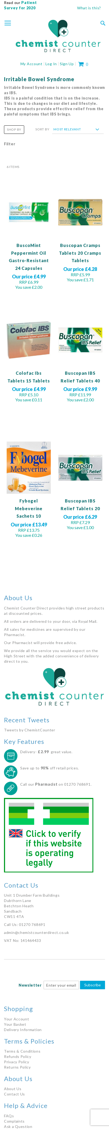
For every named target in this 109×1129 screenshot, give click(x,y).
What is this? (89, 8)
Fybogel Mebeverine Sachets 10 (29, 508)
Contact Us (14, 1094)
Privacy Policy (16, 1062)
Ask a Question (18, 1126)
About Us (13, 1088)
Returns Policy (17, 1067)
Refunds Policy (17, 1056)
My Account (31, 63)
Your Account (16, 1019)
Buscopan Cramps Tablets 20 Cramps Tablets (80, 253)
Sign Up (67, 63)
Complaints (14, 1121)
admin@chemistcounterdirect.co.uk (36, 932)
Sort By (42, 129)
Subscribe (92, 985)
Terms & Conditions (22, 1051)
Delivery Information (23, 1029)
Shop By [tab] (14, 129)
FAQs (9, 1116)
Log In (51, 63)
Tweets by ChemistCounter (29, 730)
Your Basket (15, 1024)
